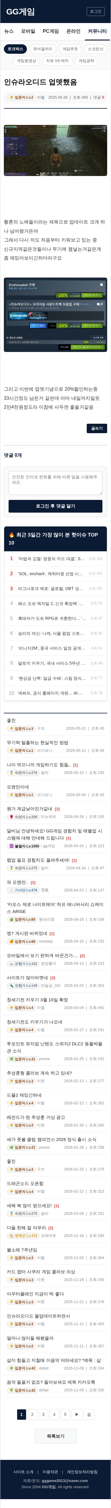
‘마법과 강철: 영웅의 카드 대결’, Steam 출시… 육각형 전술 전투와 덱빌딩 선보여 (51, 558)
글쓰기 (97, 428)
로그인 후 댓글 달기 (55, 505)
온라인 (73, 31)
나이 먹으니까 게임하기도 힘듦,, (42, 764)
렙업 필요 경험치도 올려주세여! (42, 860)
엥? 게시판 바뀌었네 (30, 933)
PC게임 (51, 31)
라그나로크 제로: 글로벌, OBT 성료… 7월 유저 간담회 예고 (51, 588)
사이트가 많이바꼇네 (31, 977)
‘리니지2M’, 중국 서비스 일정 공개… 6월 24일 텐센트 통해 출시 (52, 648)
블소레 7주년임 (22, 1249)
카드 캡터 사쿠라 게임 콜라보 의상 (41, 1271)
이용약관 (50, 1472)
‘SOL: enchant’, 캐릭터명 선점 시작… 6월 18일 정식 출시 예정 (51, 573)
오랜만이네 (18, 786)
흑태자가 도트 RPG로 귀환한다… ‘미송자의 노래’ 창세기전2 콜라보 (52, 618)
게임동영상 (26, 60)
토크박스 (15, 49)
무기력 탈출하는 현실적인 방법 (37, 742)
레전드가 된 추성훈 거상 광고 (36, 1117)
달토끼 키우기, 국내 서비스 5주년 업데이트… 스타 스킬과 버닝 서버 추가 (52, 663)
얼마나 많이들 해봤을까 (30, 1338)
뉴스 (9, 31)
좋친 (11, 720)
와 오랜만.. (21, 882)
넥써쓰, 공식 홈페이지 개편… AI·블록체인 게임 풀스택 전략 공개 (52, 693)
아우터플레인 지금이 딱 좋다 (35, 1293)
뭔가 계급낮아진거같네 (33, 808)
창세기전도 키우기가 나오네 (34, 1021)
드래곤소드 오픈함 (25, 1183)
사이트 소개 (23, 1472)
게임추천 (70, 49)
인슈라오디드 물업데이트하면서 (38, 1315)
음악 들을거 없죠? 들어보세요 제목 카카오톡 (51, 1382)
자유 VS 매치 (57, 60)
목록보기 (56, 1436)
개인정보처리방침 (82, 1472)
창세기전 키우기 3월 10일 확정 (37, 999)
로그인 (96, 11)
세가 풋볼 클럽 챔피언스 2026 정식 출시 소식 (51, 1139)
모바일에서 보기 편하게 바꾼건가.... (46, 955)
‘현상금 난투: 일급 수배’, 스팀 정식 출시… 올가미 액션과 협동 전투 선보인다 (52, 678)
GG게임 (20, 11)
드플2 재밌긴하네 (24, 1095)
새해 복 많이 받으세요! (33, 1205)
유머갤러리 (42, 49)
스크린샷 (95, 49)
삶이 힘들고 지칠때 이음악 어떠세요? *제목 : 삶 (54, 1360)
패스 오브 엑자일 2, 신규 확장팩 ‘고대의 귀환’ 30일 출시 (52, 603)
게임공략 (86, 60)
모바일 (28, 31)
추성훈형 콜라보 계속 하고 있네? (39, 1072)
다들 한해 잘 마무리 (30, 1227)
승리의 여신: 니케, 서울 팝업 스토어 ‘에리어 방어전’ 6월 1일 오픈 (52, 633)
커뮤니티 (97, 31)
